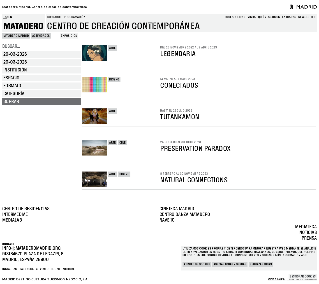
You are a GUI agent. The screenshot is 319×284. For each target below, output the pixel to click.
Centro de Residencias (25, 209)
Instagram (10, 269)
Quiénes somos (269, 17)
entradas (289, 17)
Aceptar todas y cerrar (229, 264)
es (5, 17)
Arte (112, 48)
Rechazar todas (261, 264)
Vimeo (44, 269)
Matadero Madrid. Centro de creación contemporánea (44, 7)
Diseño (114, 79)
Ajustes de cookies (197, 264)
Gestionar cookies (303, 276)
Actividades (41, 35)
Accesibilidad (235, 17)
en (10, 17)
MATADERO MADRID (16, 35)
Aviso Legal (276, 279)
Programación (75, 17)
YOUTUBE (68, 269)
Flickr (55, 269)
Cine (122, 142)
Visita (251, 17)
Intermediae (15, 214)
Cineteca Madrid (177, 209)
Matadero (23, 26)
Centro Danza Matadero (185, 214)
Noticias (308, 232)
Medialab (12, 220)
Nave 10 (167, 220)
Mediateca (306, 227)
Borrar (11, 101)
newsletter (307, 17)
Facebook (27, 269)
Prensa (309, 238)
